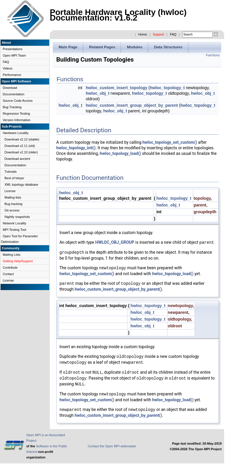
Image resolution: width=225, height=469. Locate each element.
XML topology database (21, 184)
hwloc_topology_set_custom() (169, 142)
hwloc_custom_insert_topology (116, 87)
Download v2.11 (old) (19, 146)
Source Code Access (18, 100)
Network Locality (14, 223)
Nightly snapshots (17, 217)
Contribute (10, 267)
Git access (11, 210)
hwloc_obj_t (98, 93)
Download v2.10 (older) (21, 152)
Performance (12, 75)
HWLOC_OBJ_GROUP (114, 242)
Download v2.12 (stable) (21, 139)
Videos (7, 68)
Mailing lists (12, 197)
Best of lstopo (14, 178)
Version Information (16, 120)
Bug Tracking (12, 107)
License (10, 191)
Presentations (12, 49)
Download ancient (17, 158)
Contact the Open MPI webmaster (112, 446)
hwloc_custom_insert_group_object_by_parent (132, 105)
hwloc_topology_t (167, 87)
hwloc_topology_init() (76, 147)
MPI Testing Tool (14, 229)
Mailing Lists (12, 254)
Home (142, 34)
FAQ (173, 34)
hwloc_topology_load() (120, 153)
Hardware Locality (15, 133)
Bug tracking (13, 204)
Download (10, 87)
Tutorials (10, 171)
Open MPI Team (14, 55)
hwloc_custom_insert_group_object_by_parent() (118, 289)
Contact (8, 274)
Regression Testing (16, 113)
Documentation (13, 94)
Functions (213, 55)
